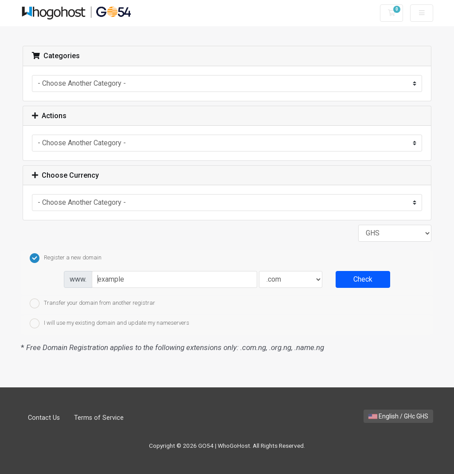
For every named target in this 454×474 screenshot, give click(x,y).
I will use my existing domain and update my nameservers (109, 323)
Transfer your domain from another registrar (92, 303)
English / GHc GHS (398, 416)
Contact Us (44, 418)
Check (362, 279)
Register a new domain (66, 258)
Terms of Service (99, 418)
